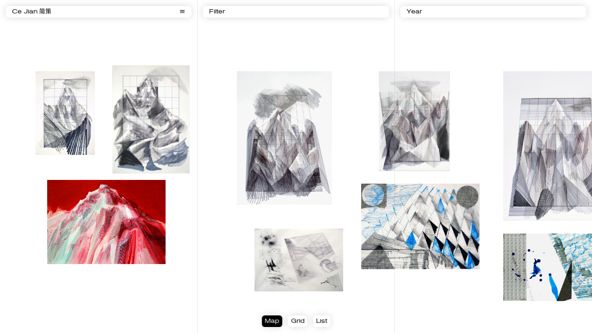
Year (414, 12)
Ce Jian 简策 (31, 12)
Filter (217, 12)
